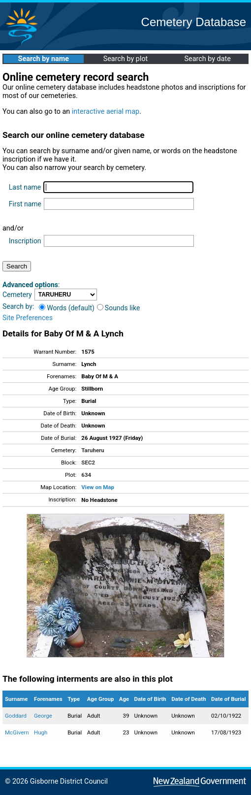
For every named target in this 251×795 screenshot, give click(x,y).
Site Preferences (27, 318)
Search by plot (125, 59)
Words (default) (66, 308)
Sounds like (118, 308)
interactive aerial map (105, 111)
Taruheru (92, 450)
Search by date (207, 59)
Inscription (25, 241)
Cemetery (17, 294)
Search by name (43, 59)
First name (25, 204)
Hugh (40, 732)
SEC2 (88, 462)
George (43, 715)
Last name (25, 187)
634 (86, 474)
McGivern (17, 732)
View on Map (97, 487)
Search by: (18, 306)
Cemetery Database (193, 22)
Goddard (16, 715)
